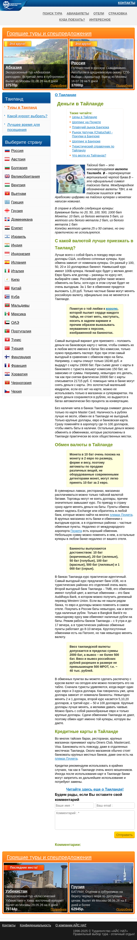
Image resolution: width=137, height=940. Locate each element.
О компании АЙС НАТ (71, 925)
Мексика (18, 314)
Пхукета (76, 531)
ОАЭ (15, 323)
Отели (98, 13)
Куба (15, 297)
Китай (16, 288)
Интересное (100, 19)
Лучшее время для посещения (23, 127)
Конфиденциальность (35, 925)
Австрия (18, 159)
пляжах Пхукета (121, 515)
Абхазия (13, 67)
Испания (18, 262)
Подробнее (59, 909)
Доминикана (21, 219)
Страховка (117, 13)
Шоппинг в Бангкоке (86, 141)
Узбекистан (16, 891)
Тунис (16, 340)
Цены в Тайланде (84, 117)
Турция (17, 348)
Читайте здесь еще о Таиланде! (95, 789)
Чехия (16, 391)
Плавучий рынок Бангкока (90, 127)
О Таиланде (65, 95)
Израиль (18, 237)
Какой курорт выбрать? (27, 116)
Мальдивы (20, 305)
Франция (19, 366)
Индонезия (20, 254)
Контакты (126, 3)
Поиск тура (52, 13)
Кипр (15, 280)
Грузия (17, 211)
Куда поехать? (72, 19)
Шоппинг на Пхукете (86, 122)
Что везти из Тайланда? (89, 155)
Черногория (21, 383)
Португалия (21, 331)
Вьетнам (18, 194)
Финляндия (21, 357)
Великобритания (25, 176)
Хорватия (19, 374)
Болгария (19, 168)
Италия (17, 271)
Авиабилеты (78, 13)
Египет (17, 228)
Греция (17, 202)
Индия (16, 245)
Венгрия (18, 185)
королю (111, 308)
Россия (17, 151)
